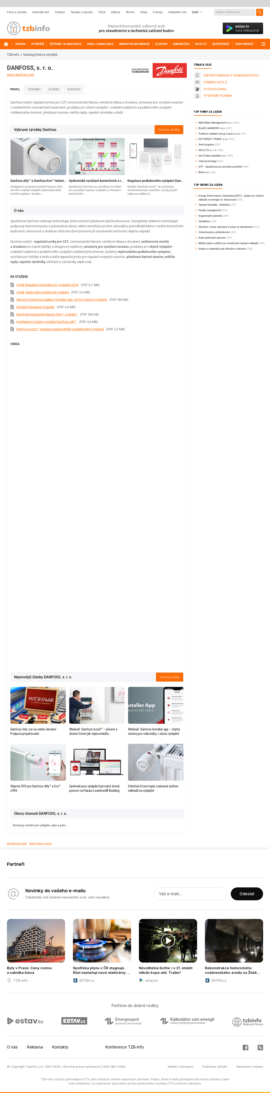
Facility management (209, 210)
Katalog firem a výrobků (40, 54)
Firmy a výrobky (17, 12)
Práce (101, 12)
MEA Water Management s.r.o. (215, 122)
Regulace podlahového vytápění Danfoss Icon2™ (155, 181)
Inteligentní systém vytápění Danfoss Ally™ (46, 322)
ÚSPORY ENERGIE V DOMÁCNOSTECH (231, 75)
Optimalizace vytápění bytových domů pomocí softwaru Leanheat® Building (94, 788)
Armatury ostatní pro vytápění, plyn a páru (39, 825)
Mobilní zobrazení (180, 1066)
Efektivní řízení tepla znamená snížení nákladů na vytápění (153, 788)
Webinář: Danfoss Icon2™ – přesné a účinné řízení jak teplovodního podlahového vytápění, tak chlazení (93, 731)
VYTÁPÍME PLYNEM (218, 95)
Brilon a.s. (203, 172)
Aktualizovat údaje (17, 843)
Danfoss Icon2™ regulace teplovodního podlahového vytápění (60, 329)
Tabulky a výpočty (81, 12)
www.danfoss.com (20, 75)
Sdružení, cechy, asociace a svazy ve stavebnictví (225, 226)
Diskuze (60, 12)
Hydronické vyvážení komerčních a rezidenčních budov (97, 181)
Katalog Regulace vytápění (35, 307)
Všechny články (169, 677)
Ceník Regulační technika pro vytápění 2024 (47, 285)
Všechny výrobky (169, 129)
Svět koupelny (206, 144)
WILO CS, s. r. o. (207, 150)
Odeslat (247, 894)
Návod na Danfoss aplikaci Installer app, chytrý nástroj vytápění (61, 299)
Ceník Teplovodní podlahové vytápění (42, 292)
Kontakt (74, 89)
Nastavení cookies (250, 1066)
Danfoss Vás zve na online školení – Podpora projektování (34, 731)
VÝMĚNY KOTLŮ (215, 82)
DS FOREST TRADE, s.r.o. (213, 139)
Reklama (35, 1047)
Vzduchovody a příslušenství (214, 232)
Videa (143, 12)
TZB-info (13, 54)
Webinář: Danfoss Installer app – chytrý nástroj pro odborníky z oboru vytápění (154, 731)
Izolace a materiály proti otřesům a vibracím (222, 248)
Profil (15, 89)
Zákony (115, 12)
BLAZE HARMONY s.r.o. (211, 128)
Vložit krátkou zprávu (40, 843)
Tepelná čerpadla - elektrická (214, 204)
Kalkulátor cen (177, 12)
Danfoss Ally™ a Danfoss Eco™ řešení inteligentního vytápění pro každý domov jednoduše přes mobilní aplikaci (38, 181)
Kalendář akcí (40, 12)
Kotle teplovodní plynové (211, 237)
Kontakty (60, 1047)
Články (54, 89)
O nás (12, 1047)
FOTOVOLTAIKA (215, 89)
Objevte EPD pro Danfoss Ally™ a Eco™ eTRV (35, 788)
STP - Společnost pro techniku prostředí (220, 166)
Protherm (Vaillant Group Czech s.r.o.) (219, 133)
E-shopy (158, 12)
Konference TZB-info (124, 1047)
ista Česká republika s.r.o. (212, 155)
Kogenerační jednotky (210, 215)
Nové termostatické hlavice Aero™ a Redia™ (47, 314)
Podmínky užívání (214, 1066)
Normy (130, 12)
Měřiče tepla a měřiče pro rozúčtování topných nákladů (228, 243)
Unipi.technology (207, 161)
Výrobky (34, 89)
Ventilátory (204, 221)
